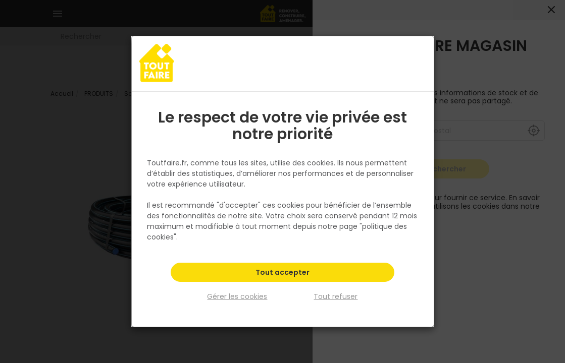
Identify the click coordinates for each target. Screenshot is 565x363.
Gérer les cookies (237, 296)
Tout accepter (282, 272)
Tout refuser (335, 296)
